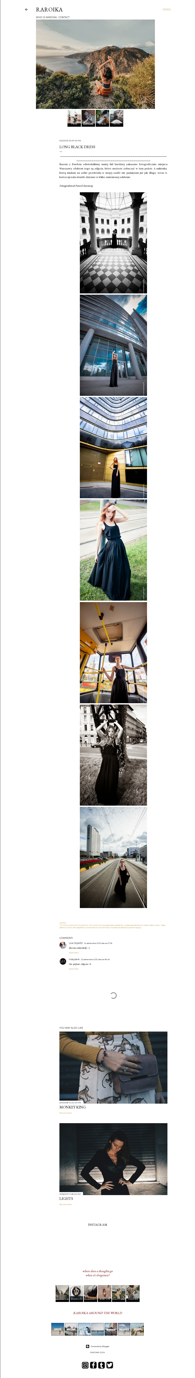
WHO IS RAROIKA (46, 17)
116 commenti (65, 1113)
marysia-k (74, 959)
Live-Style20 (76, 943)
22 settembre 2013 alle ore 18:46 (95, 959)
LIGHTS (66, 1198)
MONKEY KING (72, 1107)
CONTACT (64, 17)
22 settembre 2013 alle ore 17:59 (98, 943)
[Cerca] (167, 9)
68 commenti (65, 1204)
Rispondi (74, 953)
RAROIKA (49, 9)
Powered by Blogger (97, 1346)
